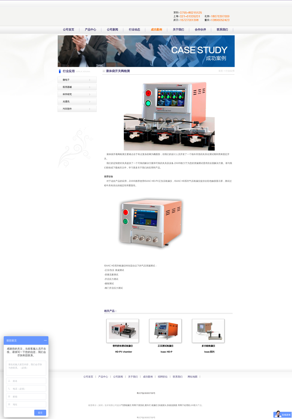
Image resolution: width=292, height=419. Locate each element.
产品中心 (103, 376)
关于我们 (178, 29)
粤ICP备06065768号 (146, 393)
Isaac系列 (209, 352)
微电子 (66, 80)
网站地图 (192, 376)
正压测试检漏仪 (165, 346)
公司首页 (68, 29)
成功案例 (148, 376)
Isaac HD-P (166, 352)
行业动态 (134, 29)
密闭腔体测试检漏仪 (123, 346)
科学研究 (67, 94)
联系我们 (177, 376)
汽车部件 (67, 109)
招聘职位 (163, 376)
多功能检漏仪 (208, 346)
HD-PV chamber (123, 352)
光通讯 (66, 101)
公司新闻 (112, 29)
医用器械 (67, 87)
